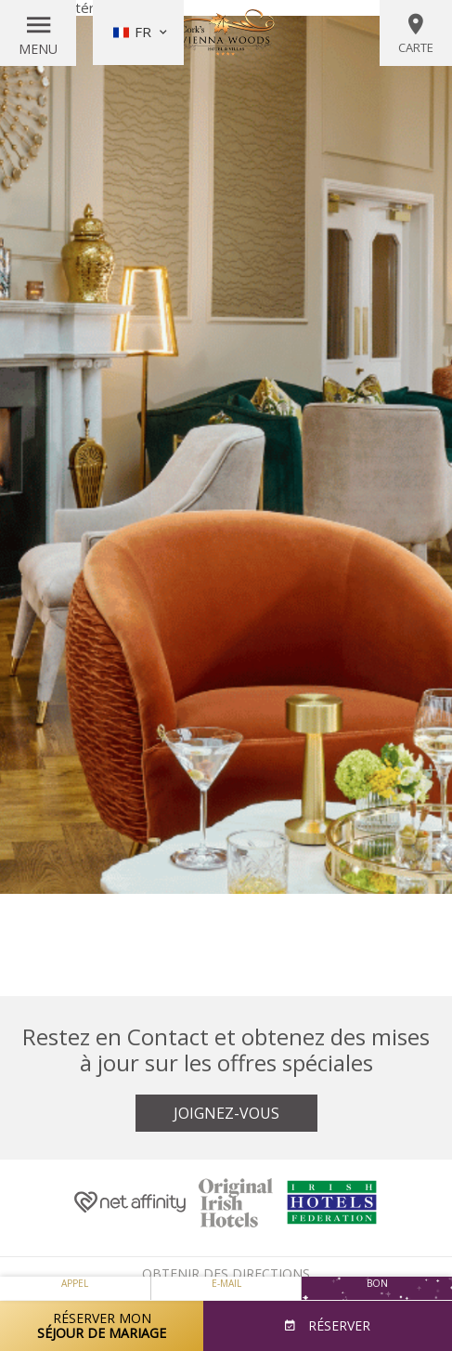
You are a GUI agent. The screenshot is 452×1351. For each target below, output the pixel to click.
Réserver (337, 1325)
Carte (415, 33)
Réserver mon (102, 1325)
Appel (74, 1283)
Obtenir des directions (226, 1273)
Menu (38, 49)
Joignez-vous (226, 1113)
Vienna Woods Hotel (226, 32)
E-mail (226, 1283)
